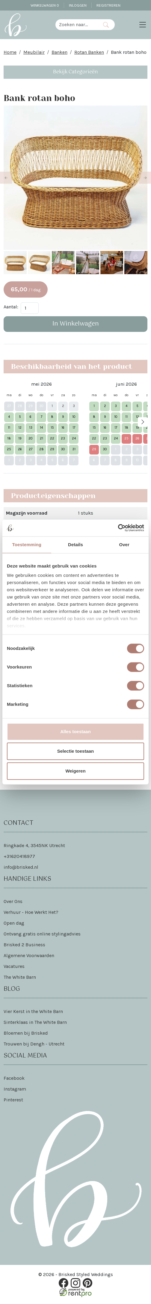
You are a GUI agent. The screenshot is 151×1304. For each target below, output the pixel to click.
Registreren (108, 5)
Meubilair (34, 52)
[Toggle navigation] (142, 24)
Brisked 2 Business (24, 945)
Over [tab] (124, 544)
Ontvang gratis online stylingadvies (42, 935)
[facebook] (63, 1284)
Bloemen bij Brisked (26, 1034)
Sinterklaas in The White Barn (35, 1023)
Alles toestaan (75, 731)
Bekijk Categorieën (75, 72)
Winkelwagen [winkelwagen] (45, 5)
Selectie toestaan (75, 751)
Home (10, 52)
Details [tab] (75, 544)
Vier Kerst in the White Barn (33, 1012)
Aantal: (11, 307)
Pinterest (13, 1101)
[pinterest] (87, 1284)
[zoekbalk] (76, 24)
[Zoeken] (106, 24)
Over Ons (13, 902)
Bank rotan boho (129, 52)
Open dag (14, 924)
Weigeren (75, 770)
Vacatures (14, 967)
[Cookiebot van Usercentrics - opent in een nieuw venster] (118, 528)
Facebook (14, 1079)
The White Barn (20, 978)
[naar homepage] (16, 24)
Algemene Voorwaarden (29, 956)
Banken (59, 52)
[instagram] (75, 1284)
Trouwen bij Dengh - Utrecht (34, 1045)
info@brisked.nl (21, 868)
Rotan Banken (89, 52)
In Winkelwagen (75, 324)
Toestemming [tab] (27, 544)
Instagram (15, 1090)
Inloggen (78, 5)
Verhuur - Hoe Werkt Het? (31, 913)
